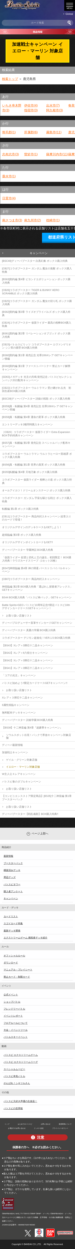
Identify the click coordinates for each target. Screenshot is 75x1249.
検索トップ (10, 79)
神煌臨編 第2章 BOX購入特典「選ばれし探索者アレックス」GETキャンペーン (37, 588)
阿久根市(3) (54, 110)
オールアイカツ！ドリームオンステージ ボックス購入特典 (36, 490)
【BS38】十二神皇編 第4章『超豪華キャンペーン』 (32, 727)
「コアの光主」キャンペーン (19, 675)
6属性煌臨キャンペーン (15, 704)
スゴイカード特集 (13, 923)
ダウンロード (11, 962)
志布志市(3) (10, 154)
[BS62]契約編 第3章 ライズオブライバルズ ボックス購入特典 (36, 313)
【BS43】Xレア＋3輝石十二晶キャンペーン (27, 645)
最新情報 (8, 856)
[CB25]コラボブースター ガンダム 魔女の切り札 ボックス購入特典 (37, 303)
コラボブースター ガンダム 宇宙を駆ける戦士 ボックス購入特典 (37, 500)
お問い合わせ (45, 1124)
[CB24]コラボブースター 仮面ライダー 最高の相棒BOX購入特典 (36, 324)
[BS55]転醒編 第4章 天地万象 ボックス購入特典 (29, 472)
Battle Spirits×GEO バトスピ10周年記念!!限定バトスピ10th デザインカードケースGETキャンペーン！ (36, 607)
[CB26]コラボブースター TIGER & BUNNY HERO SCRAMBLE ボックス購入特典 (30, 292)
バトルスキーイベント (16, 1037)
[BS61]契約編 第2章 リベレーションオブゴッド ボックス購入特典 (36, 335)
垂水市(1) (9, 176)
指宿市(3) (31, 110)
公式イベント (11, 994)
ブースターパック (13, 863)
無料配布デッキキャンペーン (19, 712)
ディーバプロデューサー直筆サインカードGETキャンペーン (37, 622)
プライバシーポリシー (60, 1128)
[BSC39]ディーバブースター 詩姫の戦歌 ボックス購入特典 (36, 398)
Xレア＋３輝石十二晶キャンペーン (22, 697)
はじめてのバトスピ (25, 1124)
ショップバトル (12, 1001)
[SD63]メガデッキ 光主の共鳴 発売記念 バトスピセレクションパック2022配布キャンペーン (37, 378)
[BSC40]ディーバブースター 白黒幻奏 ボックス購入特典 (35, 260)
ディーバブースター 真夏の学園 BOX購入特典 (29, 630)
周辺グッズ (10, 877)
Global (69, 13)
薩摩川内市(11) (57, 154)
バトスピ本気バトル (14, 1076)
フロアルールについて (16, 1023)
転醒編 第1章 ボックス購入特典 (20, 508)
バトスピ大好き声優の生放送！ (20, 1101)
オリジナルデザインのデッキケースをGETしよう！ (32, 527)
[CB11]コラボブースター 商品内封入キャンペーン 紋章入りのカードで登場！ (36, 518)
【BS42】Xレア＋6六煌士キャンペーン (25, 652)
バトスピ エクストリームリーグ (21, 1062)
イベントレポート (13, 1015)
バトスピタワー (12, 884)
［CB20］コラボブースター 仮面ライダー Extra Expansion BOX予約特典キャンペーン (36, 434)
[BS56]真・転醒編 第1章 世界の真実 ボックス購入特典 (33, 464)
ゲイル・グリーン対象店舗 (21, 759)
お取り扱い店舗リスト (19, 615)
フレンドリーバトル (14, 1008)
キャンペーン (39, 253)
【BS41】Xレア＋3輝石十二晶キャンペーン (27, 667)
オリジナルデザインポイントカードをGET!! (27, 542)
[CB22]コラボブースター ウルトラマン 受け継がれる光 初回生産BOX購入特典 (36, 389)
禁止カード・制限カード (17, 976)
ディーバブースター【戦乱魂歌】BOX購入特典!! (30, 813)
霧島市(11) (53, 132)
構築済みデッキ (12, 870)
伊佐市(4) (31, 105)
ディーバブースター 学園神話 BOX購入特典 (27, 549)
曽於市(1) (31, 154)
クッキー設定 (39, 1128)
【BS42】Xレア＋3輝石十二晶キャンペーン (27, 660)
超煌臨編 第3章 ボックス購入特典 (21, 534)
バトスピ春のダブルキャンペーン (21, 781)
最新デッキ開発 (12, 930)
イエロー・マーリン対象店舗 (23, 766)
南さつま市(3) (12, 220)
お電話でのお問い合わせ (17, 1128)
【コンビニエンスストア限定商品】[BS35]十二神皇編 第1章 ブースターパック (37, 797)
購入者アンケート (13, 891)
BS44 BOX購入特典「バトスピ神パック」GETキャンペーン (37, 597)
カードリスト (11, 916)
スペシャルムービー (14, 1069)
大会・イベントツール (16, 1030)
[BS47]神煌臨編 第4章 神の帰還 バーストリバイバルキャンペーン (36, 570)
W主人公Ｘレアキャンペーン (19, 773)
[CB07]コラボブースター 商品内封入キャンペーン (31, 579)
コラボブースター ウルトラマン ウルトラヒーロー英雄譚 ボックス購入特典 (37, 455)
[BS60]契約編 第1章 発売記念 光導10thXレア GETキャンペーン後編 (37, 357)
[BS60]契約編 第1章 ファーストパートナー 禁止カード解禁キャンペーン (36, 368)
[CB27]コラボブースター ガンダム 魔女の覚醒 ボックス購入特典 (37, 270)
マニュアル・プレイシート (18, 969)
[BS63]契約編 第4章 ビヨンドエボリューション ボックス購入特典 (36, 281)
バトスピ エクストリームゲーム (21, 1055)
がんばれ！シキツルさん (17, 1083)
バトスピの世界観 (13, 1108)
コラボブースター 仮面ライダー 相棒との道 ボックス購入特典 (37, 481)
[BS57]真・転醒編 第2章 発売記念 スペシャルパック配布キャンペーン (36, 444)
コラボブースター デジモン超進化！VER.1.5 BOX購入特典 (36, 637)
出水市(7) (53, 105)
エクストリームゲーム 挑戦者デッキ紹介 (25, 937)
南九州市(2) (32, 220)
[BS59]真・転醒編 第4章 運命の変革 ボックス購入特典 (33, 417)
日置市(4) (9, 198)
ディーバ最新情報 (12, 744)
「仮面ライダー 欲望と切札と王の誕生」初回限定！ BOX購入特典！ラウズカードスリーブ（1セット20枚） (36, 559)
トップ (7, 1124)
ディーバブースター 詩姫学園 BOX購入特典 (27, 719)
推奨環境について (65, 1124)
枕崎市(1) (53, 220)
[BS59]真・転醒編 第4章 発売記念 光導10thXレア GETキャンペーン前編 (37, 408)
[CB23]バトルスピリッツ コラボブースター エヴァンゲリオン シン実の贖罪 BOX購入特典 (36, 346)
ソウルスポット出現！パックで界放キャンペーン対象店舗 (38, 736)
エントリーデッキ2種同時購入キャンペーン (27, 424)
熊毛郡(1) (9, 132)
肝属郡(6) (31, 132)
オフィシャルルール (14, 955)
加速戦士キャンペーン (15, 752)
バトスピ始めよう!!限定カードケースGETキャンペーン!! (34, 682)
